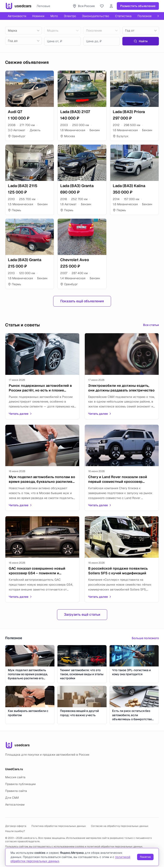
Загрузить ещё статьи (82, 614)
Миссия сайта (15, 777)
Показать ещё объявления (82, 301)
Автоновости (17, 16)
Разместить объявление (137, 6)
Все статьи (151, 325)
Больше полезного (145, 638)
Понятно (145, 857)
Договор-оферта (15, 826)
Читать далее (20, 414)
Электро (70, 16)
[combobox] (23, 30)
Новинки (38, 16)
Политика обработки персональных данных (58, 826)
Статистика (123, 16)
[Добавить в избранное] (48, 75)
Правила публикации (20, 784)
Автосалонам (15, 804)
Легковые (43, 6)
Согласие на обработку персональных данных (119, 826)
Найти (141, 41)
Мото (54, 16)
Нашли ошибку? (15, 831)
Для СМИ (12, 798)
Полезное (145, 16)
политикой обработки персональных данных (114, 846)
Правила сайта (16, 791)
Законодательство (95, 16)
